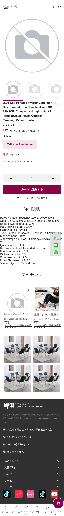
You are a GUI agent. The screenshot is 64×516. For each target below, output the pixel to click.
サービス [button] (32, 480)
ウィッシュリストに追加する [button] (32, 198)
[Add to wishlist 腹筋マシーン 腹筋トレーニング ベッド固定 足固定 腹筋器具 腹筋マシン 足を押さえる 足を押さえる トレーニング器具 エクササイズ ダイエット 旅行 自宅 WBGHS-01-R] (56, 290)
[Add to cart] (58, 503)
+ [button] (53, 178)
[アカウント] (37, 507)
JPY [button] (59, 7)
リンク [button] (32, 487)
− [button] (11, 178)
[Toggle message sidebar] (47, 507)
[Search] (30, 7)
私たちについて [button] (32, 461)
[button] (53, 7)
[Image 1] (35, 90)
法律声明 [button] (32, 467)
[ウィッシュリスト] (26, 507)
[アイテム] (16, 507)
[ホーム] (5, 507)
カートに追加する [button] (32, 189)
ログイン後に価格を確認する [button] (24, 130)
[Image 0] (13, 90)
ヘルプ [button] (32, 474)
